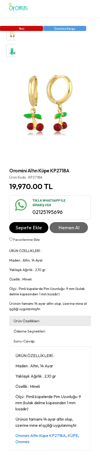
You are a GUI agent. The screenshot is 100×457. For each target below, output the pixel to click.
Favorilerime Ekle (24, 239)
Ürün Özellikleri (26, 320)
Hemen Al (68, 227)
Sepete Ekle (29, 227)
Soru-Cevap (24, 341)
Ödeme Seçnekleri (29, 331)
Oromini (22, 441)
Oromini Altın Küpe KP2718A (40, 435)
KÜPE (73, 435)
